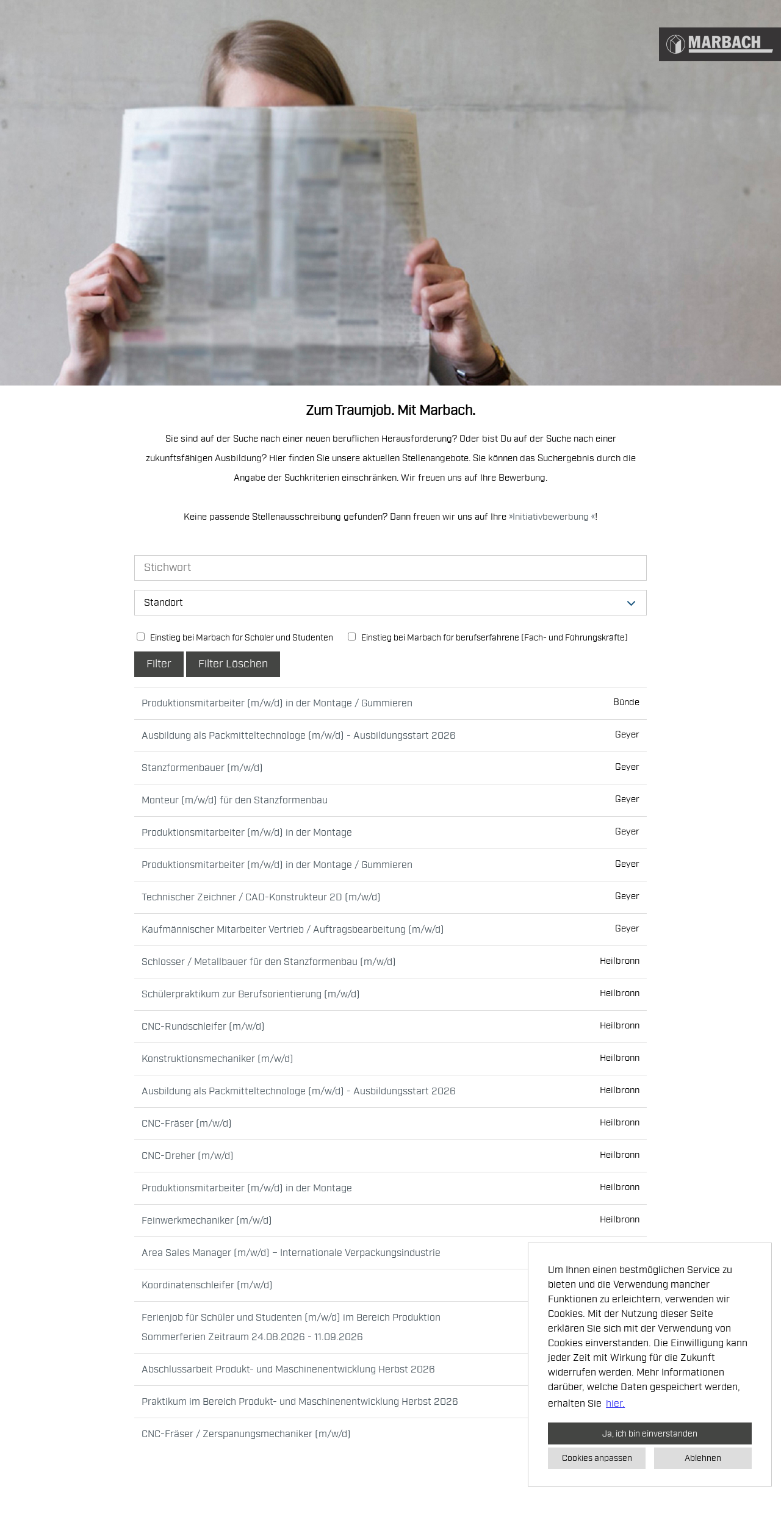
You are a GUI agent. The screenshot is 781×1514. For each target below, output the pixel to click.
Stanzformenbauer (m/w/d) (202, 768)
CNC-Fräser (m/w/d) (187, 1124)
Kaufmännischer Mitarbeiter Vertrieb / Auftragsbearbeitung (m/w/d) (293, 930)
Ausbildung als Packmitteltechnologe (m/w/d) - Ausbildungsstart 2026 (299, 736)
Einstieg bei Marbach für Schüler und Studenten (235, 638)
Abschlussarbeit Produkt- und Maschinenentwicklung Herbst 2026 (288, 1369)
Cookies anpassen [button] (597, 1457)
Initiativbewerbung (552, 517)
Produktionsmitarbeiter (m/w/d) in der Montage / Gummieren (277, 703)
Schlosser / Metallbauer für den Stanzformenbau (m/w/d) (269, 962)
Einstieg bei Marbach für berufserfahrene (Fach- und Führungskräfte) (488, 638)
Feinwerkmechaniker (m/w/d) (207, 1220)
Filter (158, 664)
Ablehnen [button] (703, 1457)
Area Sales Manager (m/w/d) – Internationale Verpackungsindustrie (291, 1253)
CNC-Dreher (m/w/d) (188, 1156)
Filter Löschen (233, 664)
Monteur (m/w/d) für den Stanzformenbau (235, 800)
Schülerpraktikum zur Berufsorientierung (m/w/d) (251, 994)
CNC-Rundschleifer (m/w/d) (203, 1027)
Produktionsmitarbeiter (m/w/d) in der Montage (247, 833)
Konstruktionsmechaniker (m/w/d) (217, 1059)
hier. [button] (615, 1403)
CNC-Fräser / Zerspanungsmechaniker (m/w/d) (246, 1434)
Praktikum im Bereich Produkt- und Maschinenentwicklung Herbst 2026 (300, 1402)
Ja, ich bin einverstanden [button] (649, 1433)
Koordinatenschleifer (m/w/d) (207, 1285)
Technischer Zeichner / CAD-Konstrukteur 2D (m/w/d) (261, 897)
